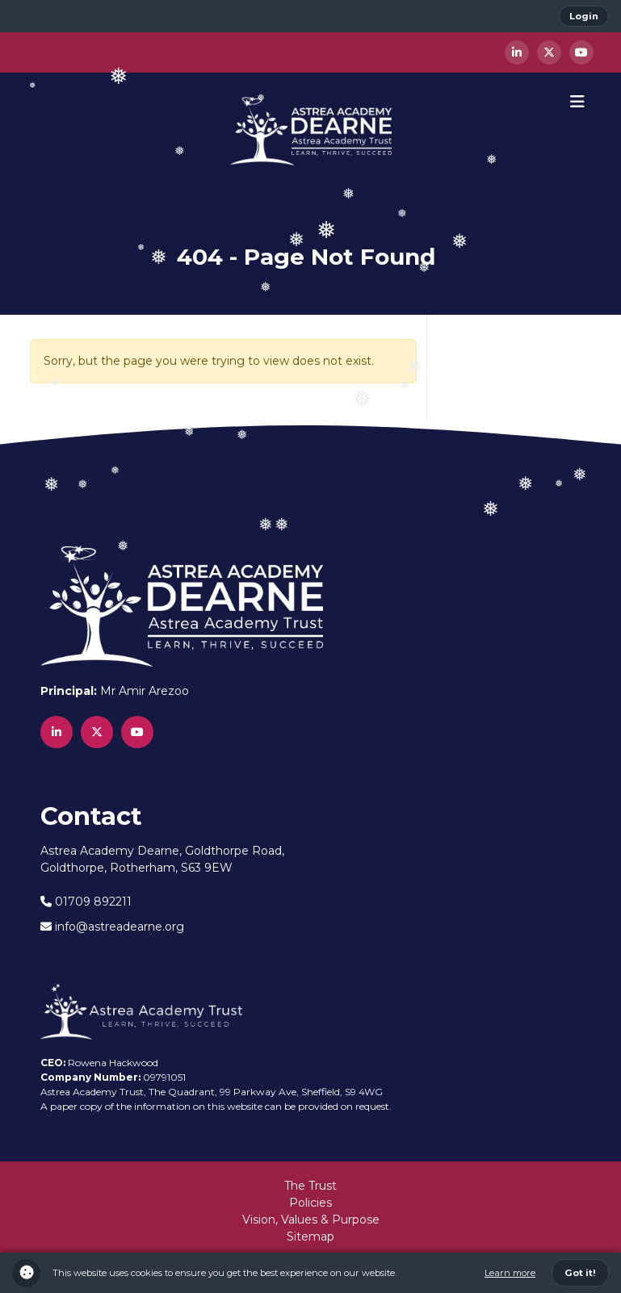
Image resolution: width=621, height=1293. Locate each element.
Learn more (510, 1272)
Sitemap (310, 1236)
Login (583, 16)
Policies (310, 1202)
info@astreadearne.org (112, 926)
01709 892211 (86, 901)
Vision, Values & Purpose (311, 1219)
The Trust (310, 1185)
